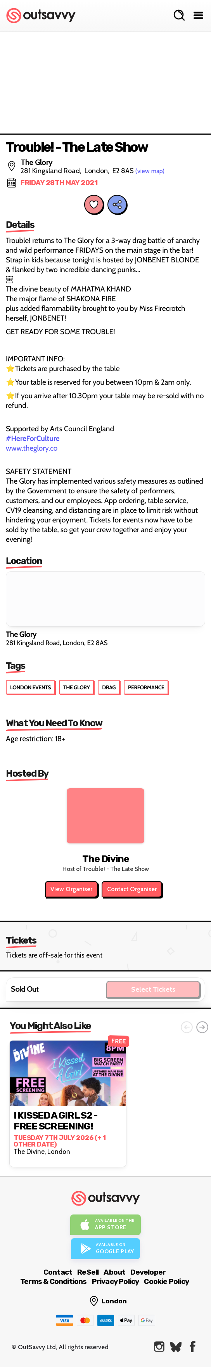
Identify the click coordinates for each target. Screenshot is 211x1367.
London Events (30, 687)
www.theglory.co (31, 448)
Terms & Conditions (53, 1281)
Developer (148, 1272)
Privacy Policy (115, 1281)
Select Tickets (153, 989)
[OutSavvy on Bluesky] (176, 1346)
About (114, 1272)
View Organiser (71, 889)
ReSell (88, 1272)
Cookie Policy (166, 1281)
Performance (146, 687)
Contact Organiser (132, 889)
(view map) (149, 171)
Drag (109, 687)
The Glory (76, 687)
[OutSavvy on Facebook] (192, 1346)
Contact (57, 1272)
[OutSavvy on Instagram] (159, 1346)
